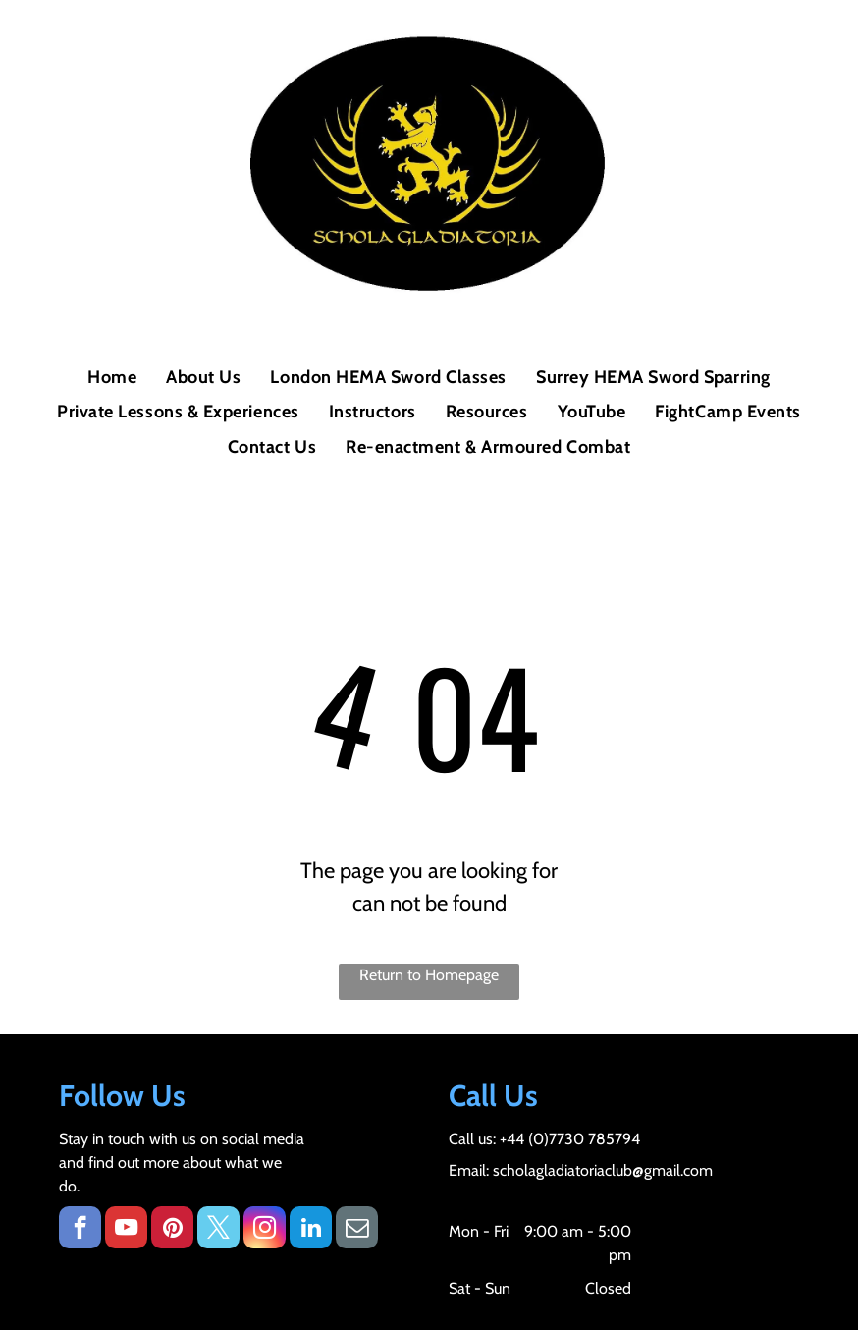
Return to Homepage (429, 975)
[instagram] (264, 1229)
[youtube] (126, 1229)
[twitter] (218, 1229)
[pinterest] (172, 1229)
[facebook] (80, 1229)
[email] (357, 1229)
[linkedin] (311, 1229)
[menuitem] (112, 377)
